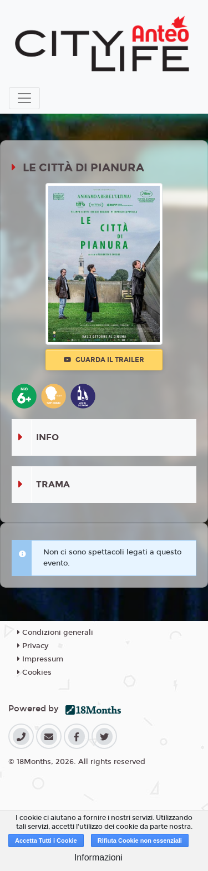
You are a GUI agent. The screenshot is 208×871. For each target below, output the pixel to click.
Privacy (32, 645)
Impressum (40, 659)
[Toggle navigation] (24, 98)
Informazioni (98, 857)
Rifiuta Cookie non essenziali (140, 840)
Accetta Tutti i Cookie (46, 840)
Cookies (34, 672)
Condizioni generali (55, 632)
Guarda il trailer (104, 360)
